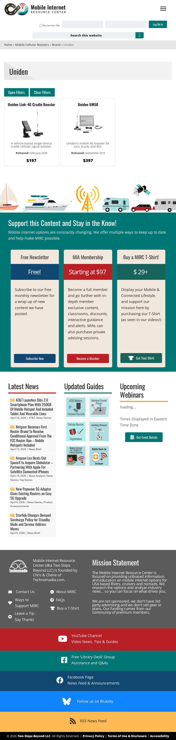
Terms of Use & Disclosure (127, 736)
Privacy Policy (93, 736)
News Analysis (37, 476)
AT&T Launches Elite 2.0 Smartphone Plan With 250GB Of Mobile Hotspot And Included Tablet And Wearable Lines (31, 406)
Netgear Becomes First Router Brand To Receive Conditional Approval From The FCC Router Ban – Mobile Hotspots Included (31, 436)
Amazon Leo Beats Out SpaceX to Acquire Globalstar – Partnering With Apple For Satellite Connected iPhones (31, 464)
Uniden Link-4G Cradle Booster (31, 104)
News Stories (43, 418)
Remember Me (49, 25)
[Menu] (163, 8)
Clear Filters (42, 92)
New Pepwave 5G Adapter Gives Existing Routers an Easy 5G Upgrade (30, 493)
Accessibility (159, 736)
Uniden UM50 (88, 104)
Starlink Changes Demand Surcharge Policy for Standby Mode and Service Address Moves (30, 521)
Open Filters (16, 92)
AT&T (32, 418)
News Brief (35, 449)
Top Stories (26, 480)
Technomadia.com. (49, 579)
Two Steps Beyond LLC (33, 736)
